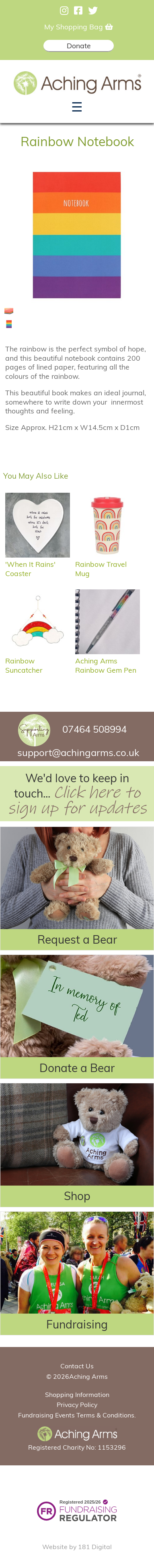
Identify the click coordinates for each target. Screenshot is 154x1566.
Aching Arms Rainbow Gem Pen (107, 660)
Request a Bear (77, 939)
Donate (79, 45)
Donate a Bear (77, 1068)
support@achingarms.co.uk (78, 752)
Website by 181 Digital (77, 1547)
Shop (77, 1196)
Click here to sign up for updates (77, 800)
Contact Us (77, 1366)
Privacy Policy (77, 1405)
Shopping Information (77, 1394)
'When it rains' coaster (37, 564)
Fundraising (77, 1324)
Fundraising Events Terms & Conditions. (77, 1415)
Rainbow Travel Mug (107, 564)
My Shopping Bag (78, 26)
